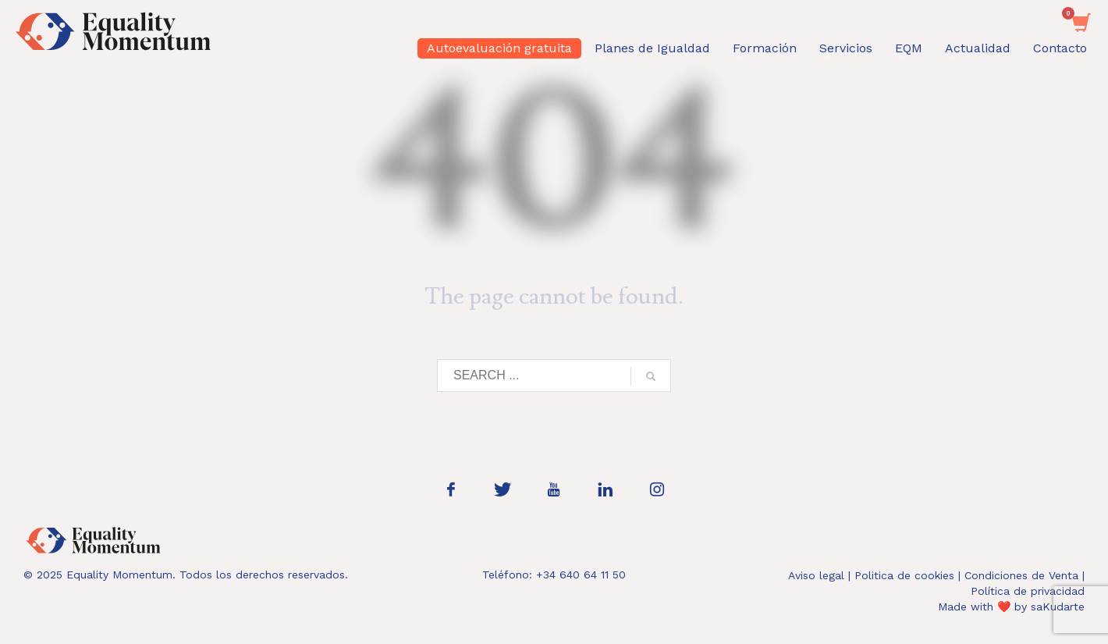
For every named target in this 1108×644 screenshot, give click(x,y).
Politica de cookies (904, 575)
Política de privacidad (1028, 591)
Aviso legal (816, 575)
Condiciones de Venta (1021, 575)
